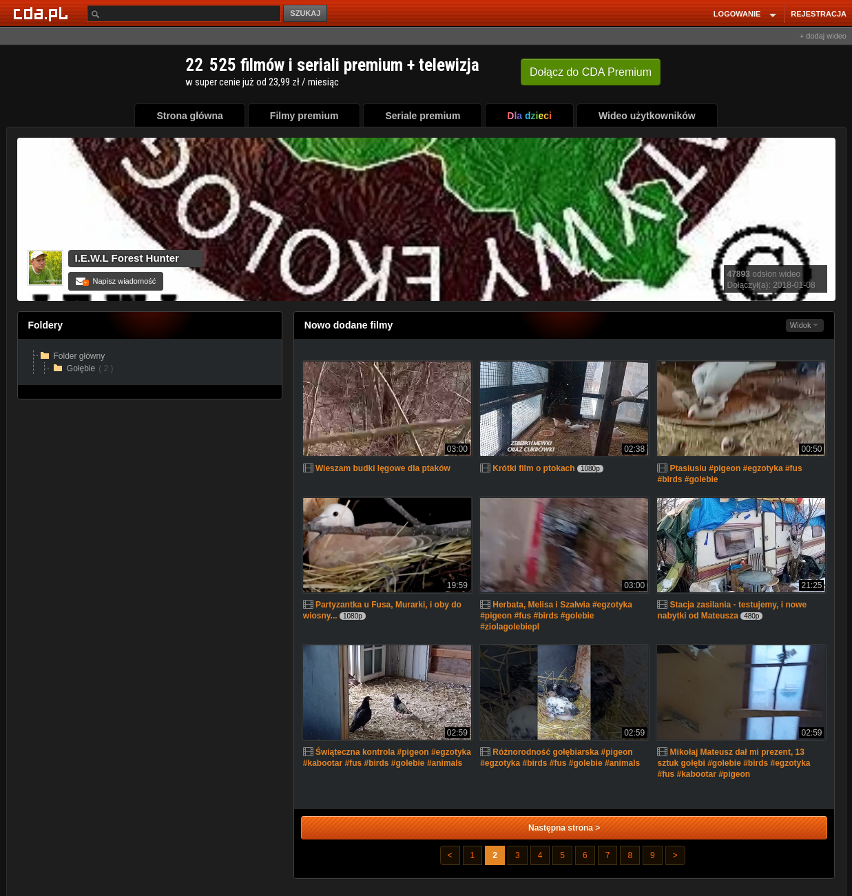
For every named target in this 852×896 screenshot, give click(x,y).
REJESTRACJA (818, 14)
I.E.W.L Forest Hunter (127, 258)
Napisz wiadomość (116, 281)
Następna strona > (564, 828)
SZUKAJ (305, 13)
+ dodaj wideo (823, 36)
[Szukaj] (184, 13)
